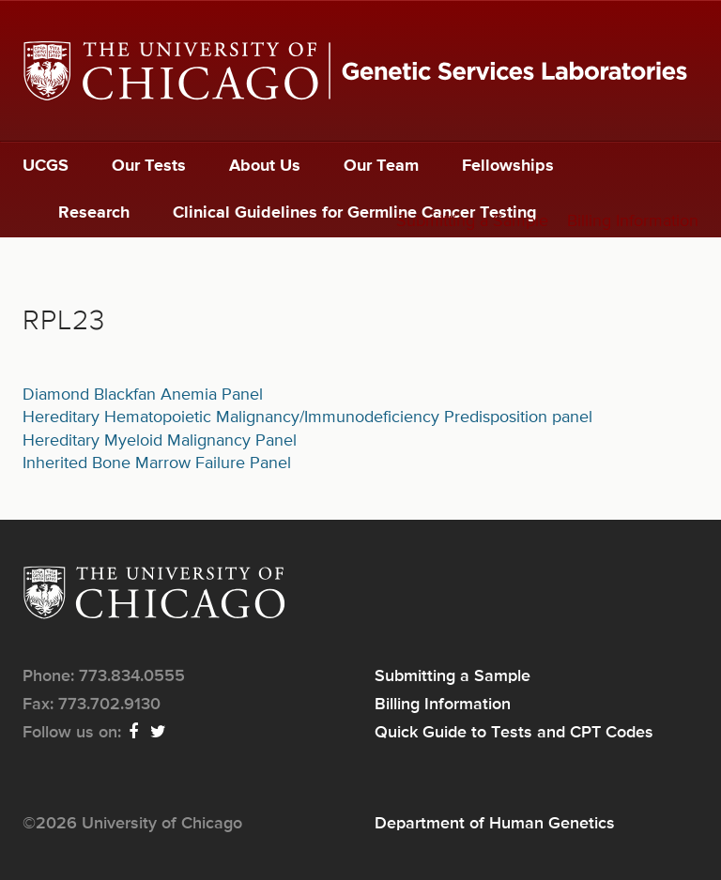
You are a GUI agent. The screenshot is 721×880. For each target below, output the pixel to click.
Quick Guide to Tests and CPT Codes (514, 732)
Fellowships (508, 166)
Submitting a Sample (472, 221)
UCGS (46, 166)
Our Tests (149, 166)
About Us (264, 166)
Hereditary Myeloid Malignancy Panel (160, 440)
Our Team (381, 166)
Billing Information (632, 221)
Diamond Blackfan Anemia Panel (143, 395)
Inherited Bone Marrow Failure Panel (157, 463)
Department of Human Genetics (495, 823)
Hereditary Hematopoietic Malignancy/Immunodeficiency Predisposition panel (307, 417)
